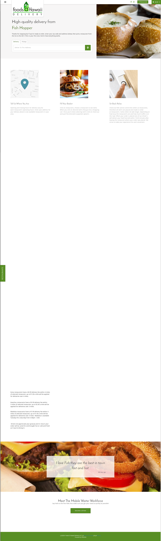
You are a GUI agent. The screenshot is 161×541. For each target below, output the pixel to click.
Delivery (16, 42)
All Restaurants (143, 2)
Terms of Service (88, 535)
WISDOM (84, 537)
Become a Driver (80, 511)
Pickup (24, 42)
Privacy (99, 535)
